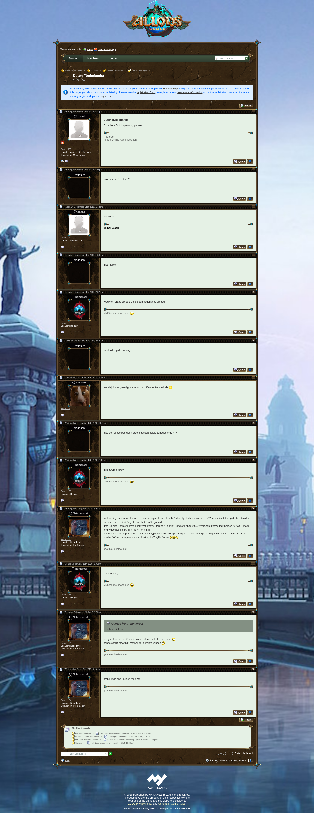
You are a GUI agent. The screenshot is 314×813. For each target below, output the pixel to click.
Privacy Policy (144, 803)
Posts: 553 (66, 149)
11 (253, 563)
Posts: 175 (66, 323)
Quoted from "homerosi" (127, 623)
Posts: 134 (66, 539)
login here (106, 96)
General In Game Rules (171, 803)
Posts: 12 (65, 237)
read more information (189, 92)
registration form (146, 92)
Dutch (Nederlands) (88, 76)
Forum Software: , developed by (157, 808)
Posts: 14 (65, 408)
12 (253, 612)
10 (253, 508)
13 (253, 669)
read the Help (170, 88)
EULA (131, 803)
